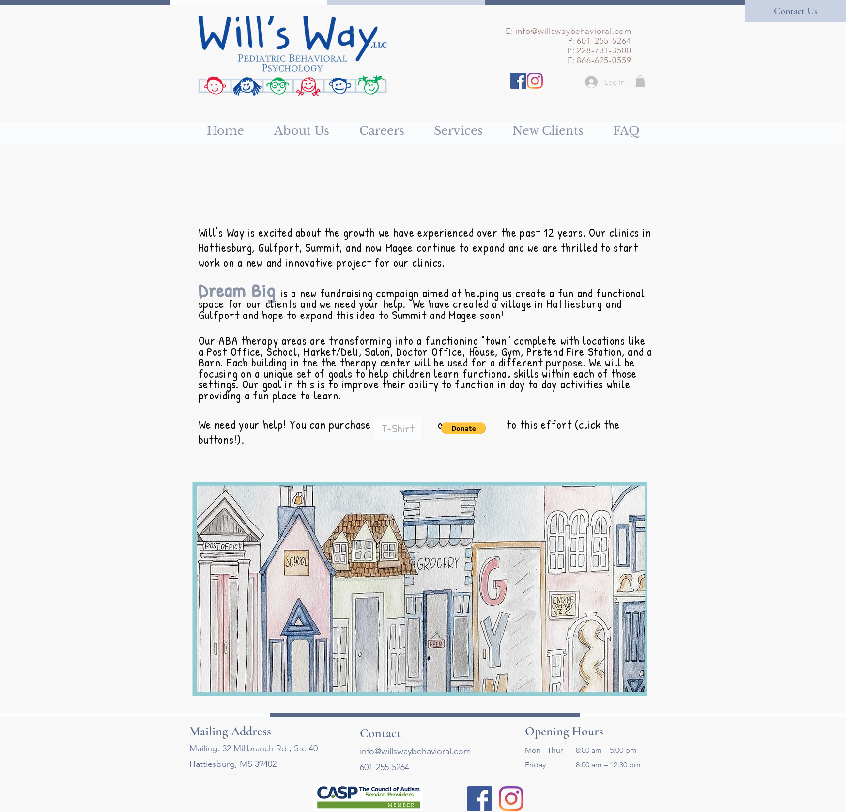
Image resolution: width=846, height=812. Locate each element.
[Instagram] (535, 81)
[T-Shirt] (397, 428)
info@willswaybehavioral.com (573, 31)
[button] (640, 81)
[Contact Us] (795, 11)
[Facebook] (518, 81)
